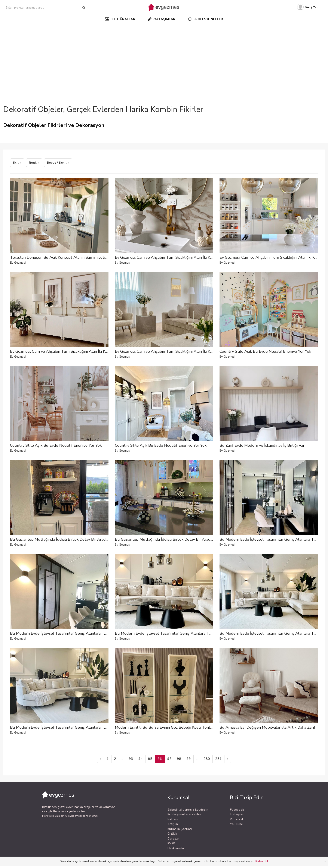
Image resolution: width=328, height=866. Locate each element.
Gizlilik (172, 834)
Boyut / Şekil (58, 163)
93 (131, 758)
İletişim (173, 824)
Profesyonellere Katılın (184, 814)
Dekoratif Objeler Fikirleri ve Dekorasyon (53, 125)
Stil (17, 163)
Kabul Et (261, 861)
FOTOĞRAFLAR (120, 19)
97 (169, 758)
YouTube (236, 824)
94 (140, 758)
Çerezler (174, 839)
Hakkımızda (176, 848)
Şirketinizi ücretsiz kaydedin (188, 810)
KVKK (171, 843)
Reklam (173, 819)
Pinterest (236, 819)
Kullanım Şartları (180, 829)
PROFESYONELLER (205, 19)
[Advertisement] (164, 56)
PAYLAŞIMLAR (161, 19)
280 (206, 758)
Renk (34, 163)
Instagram (237, 814)
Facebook (237, 810)
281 (218, 758)
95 (150, 758)
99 (189, 758)
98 (179, 758)
